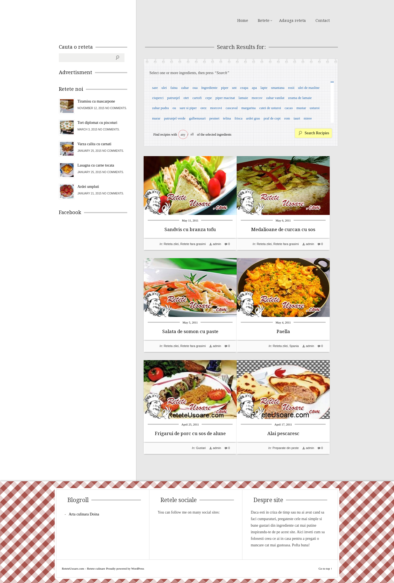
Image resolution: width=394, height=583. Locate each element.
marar (156, 118)
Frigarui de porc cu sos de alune (190, 433)
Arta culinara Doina (84, 514)
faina (174, 88)
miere (308, 118)
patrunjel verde (174, 118)
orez (203, 108)
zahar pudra (160, 108)
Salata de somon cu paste (190, 331)
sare (155, 88)
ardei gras (253, 118)
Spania (302, 346)
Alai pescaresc (292, 433)
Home (242, 20)
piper (224, 88)
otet (186, 98)
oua (195, 88)
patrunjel (173, 98)
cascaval (232, 108)
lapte (263, 88)
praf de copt (271, 118)
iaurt (297, 118)
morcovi (216, 108)
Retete (264, 20)
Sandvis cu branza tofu (190, 229)
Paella (291, 331)
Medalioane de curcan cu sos (291, 229)
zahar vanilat (275, 98)
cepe (208, 98)
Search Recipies (317, 133)
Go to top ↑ (325, 568)
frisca (238, 118)
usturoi (315, 108)
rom (287, 118)
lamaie (243, 98)
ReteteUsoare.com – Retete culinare (98, 20)
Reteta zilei (171, 244)
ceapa (244, 88)
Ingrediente (209, 88)
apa (254, 88)
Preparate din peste (294, 448)
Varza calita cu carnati (94, 144)
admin (217, 244)
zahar (185, 88)
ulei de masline (309, 88)
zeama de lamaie (300, 98)
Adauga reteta (292, 20)
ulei (164, 88)
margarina (248, 108)
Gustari (200, 448)
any (183, 134)
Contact (322, 20)
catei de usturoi (270, 108)
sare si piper (188, 108)
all (192, 134)
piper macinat (225, 98)
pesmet (214, 118)
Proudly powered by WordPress (125, 568)
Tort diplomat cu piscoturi (97, 123)
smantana (277, 88)
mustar (301, 108)
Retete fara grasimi (193, 244)
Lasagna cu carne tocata (95, 165)
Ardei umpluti (88, 187)
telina (227, 118)
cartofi (197, 98)
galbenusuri (197, 118)
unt (234, 88)
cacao (289, 108)
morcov (257, 98)
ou (174, 108)
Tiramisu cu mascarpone (96, 101)
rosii (291, 88)
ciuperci (158, 98)
